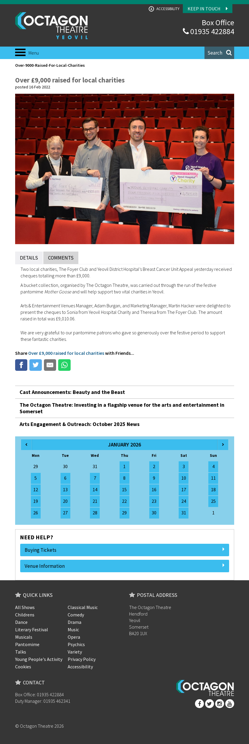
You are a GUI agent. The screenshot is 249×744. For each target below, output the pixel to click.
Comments (61, 258)
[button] (219, 53)
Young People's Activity (38, 659)
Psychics (76, 644)
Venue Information (125, 566)
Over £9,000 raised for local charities (66, 353)
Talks (20, 652)
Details (29, 258)
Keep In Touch (208, 9)
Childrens (24, 615)
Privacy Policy (82, 659)
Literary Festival (31, 629)
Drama (74, 622)
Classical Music (83, 607)
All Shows (25, 607)
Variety (75, 652)
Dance (21, 622)
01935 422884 (208, 31)
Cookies (23, 667)
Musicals (23, 637)
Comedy (76, 615)
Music (73, 629)
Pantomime (27, 644)
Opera (74, 637)
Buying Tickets (125, 550)
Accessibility (164, 9)
